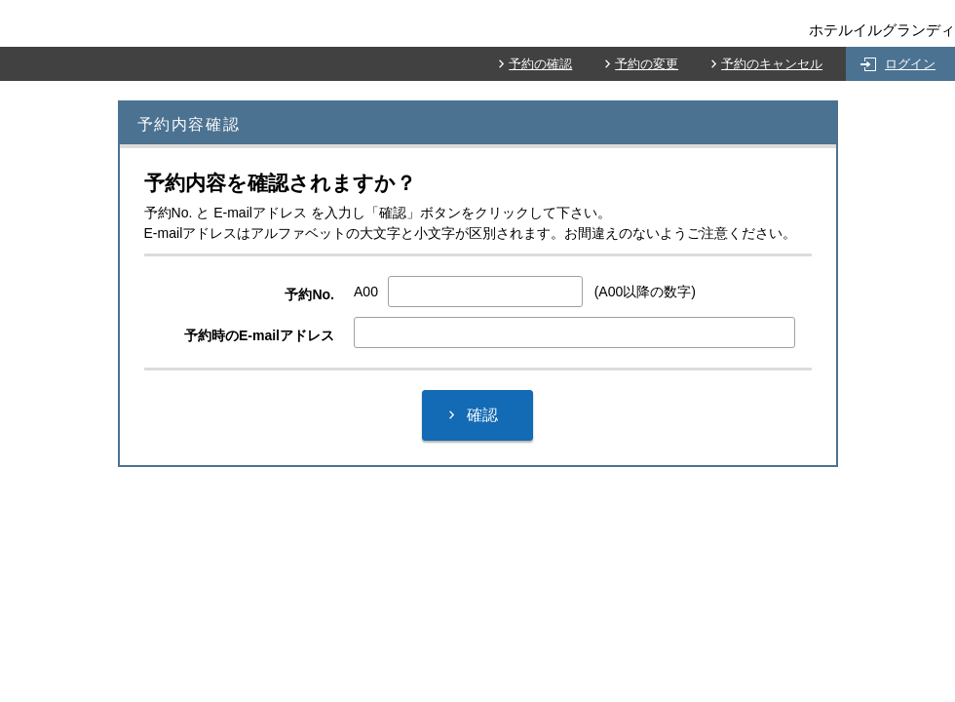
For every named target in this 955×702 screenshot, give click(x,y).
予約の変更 (646, 64)
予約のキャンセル (771, 64)
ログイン (910, 64)
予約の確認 (540, 64)
